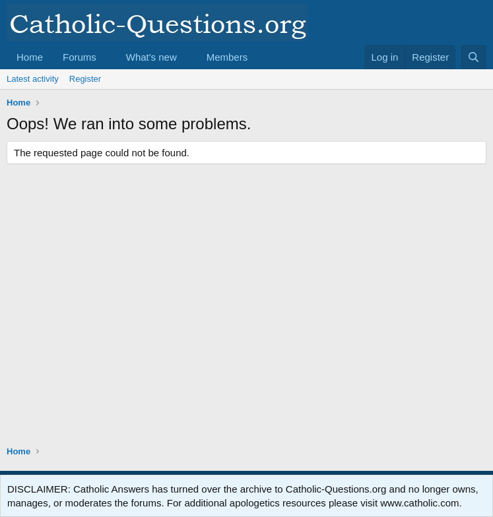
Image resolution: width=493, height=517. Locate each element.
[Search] (473, 57)
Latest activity (33, 79)
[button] (107, 57)
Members (227, 57)
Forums (79, 57)
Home (29, 57)
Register (85, 79)
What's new (151, 57)
